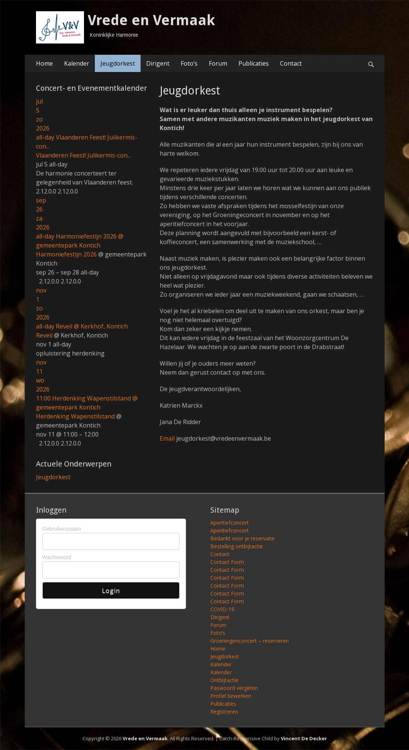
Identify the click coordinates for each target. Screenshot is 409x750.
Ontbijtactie (224, 680)
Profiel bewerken (230, 695)
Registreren (224, 711)
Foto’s (189, 63)
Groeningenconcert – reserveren (249, 640)
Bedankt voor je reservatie (242, 538)
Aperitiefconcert (229, 522)
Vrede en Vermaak (151, 20)
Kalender (76, 63)
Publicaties (253, 63)
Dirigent (157, 63)
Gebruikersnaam (61, 529)
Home (44, 63)
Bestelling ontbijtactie (236, 546)
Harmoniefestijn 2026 (66, 254)
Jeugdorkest (117, 63)
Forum (218, 63)
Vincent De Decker (304, 738)
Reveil (44, 335)
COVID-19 (222, 609)
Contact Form (227, 562)
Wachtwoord (56, 557)
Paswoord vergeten (234, 688)
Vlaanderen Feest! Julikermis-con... (83, 155)
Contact (291, 63)
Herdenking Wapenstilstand (75, 416)
